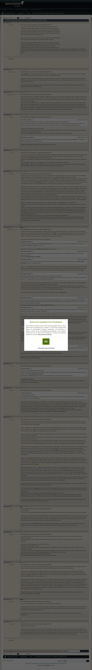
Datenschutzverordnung (44, 334)
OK (46, 341)
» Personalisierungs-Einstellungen (46, 348)
